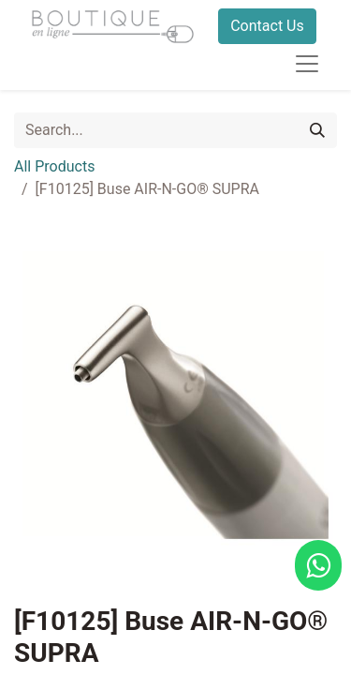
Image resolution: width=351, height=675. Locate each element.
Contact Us (267, 26)
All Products (54, 166)
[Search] (317, 130)
